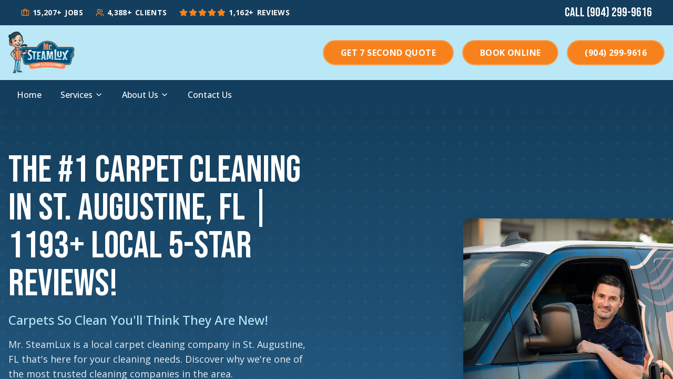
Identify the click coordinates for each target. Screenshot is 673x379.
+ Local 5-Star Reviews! (130, 265)
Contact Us (210, 95)
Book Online (510, 52)
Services (81, 95)
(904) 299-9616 (616, 52)
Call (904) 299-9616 (608, 12)
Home (29, 95)
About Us (145, 95)
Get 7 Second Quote (388, 52)
